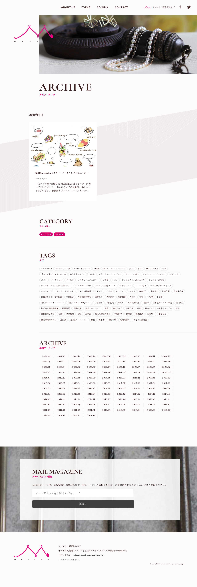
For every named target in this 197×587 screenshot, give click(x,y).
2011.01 (91, 428)
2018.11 (136, 394)
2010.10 (106, 428)
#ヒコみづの (47, 269)
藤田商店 (56, 328)
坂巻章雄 (92, 304)
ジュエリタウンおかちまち (54, 287)
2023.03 (76, 383)
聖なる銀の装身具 (157, 322)
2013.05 (166, 417)
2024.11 (151, 371)
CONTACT (121, 7)
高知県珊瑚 (46, 334)
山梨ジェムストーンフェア (157, 304)
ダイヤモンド (48, 292)
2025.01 (136, 371)
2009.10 (91, 434)
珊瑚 (117, 316)
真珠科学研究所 (93, 322)
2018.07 (166, 394)
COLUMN (102, 7)
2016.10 (91, 405)
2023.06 (166, 377)
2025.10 (91, 371)
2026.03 (46, 371)
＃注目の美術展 (64, 334)
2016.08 (106, 405)
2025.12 (76, 371)
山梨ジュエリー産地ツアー (54, 310)
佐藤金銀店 (124, 298)
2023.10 (136, 377)
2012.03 (136, 422)
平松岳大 (90, 310)
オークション (105, 281)
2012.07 (106, 422)
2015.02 (121, 411)
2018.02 (91, 400)
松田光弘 (170, 310)
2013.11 (91, 417)
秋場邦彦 (119, 322)
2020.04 (151, 388)
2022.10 (121, 383)
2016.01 (166, 405)
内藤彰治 (167, 298)
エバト (91, 281)
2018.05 (61, 400)
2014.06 (46, 417)
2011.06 (76, 428)
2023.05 (46, 383)
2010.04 (136, 428)
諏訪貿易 (83, 328)
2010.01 (46, 434)
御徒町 (102, 310)
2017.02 (46, 405)
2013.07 (136, 417)
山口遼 (136, 304)
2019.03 (121, 394)
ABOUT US (68, 7)
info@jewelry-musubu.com (88, 574)
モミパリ (56, 298)
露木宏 (162, 328)
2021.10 (61, 388)
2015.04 (91, 411)
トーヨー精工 (65, 292)
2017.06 (136, 400)
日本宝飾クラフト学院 (150, 310)
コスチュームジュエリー (142, 281)
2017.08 (121, 400)
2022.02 (46, 388)
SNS (43, 275)
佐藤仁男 (110, 298)
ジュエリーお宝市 (81, 287)
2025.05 (121, 371)
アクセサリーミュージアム (130, 275)
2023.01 (106, 383)
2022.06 (166, 383)
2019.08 (91, 394)
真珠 (79, 322)
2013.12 (76, 417)
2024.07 (61, 377)
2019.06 (106, 394)
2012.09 (76, 422)
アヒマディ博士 (155, 275)
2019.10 (61, 394)
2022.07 (151, 383)
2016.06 (136, 405)
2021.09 (76, 388)
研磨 (108, 322)
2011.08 (46, 428)
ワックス (70, 298)
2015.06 (76, 411)
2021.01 (136, 388)
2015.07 (61, 411)
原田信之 (79, 304)
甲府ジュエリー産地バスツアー (56, 322)
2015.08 (46, 411)
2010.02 (166, 428)
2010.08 (121, 428)
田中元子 (143, 316)
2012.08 (91, 422)
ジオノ (173, 281)
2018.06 (46, 400)
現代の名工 (129, 316)
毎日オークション (101, 316)
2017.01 (61, 405)
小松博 (124, 304)
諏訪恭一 (70, 328)
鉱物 (152, 328)
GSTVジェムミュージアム (126, 269)
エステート (77, 281)
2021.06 (106, 388)
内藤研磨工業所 (49, 304)
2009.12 (61, 434)
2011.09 (166, 422)
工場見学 (76, 310)
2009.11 (76, 434)
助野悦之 (65, 304)
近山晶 (118, 328)
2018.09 (151, 394)
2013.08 (121, 417)
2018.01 (106, 400)
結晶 (130, 322)
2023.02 (91, 383)
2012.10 (61, 422)
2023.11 (121, 377)
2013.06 (151, 417)
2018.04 (76, 400)
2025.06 (106, 371)
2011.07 (61, 428)
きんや (109, 275)
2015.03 (106, 411)
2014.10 (166, 411)
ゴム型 (162, 281)
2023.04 (61, 383)
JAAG (146, 269)
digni (106, 269)
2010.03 (151, 428)
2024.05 (91, 377)
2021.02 (121, 388)
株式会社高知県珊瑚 (51, 316)
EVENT (86, 7)
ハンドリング (112, 292)
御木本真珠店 (116, 310)
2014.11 (151, 411)
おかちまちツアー (92, 275)
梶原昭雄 (70, 316)
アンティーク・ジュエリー (54, 281)
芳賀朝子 (174, 322)
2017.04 (151, 400)
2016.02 (151, 405)
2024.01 (106, 377)
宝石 (115, 304)
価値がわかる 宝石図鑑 (147, 298)
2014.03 (61, 417)
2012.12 (46, 422)
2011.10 (151, 422)
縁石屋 (140, 322)
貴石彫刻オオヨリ (101, 328)
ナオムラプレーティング (89, 292)
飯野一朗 (174, 328)
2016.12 (76, 405)
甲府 (154, 316)
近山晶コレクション (136, 328)
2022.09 (136, 383)
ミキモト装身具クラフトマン (162, 292)
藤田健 (44, 328)
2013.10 (106, 417)
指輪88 (131, 310)
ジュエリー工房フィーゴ (169, 287)
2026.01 (61, 371)
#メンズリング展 (66, 269)
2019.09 (76, 394)
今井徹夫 (96, 298)
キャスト (121, 281)
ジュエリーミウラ (143, 287)
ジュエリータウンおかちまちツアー (112, 287)
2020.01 (46, 394)
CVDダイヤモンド (89, 269)
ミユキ (44, 298)
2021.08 (91, 388)
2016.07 (121, 405)
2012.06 (121, 422)
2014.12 (136, 411)
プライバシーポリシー (68, 578)
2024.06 (76, 377)
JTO (155, 269)
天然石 (104, 304)
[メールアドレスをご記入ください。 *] (82, 512)
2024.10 (166, 371)
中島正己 (83, 298)
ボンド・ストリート (133, 292)
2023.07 (151, 377)
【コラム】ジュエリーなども (64, 275)
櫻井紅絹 (83, 316)
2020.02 (166, 388)
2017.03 (166, 400)
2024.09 (46, 377)
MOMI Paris (168, 269)
